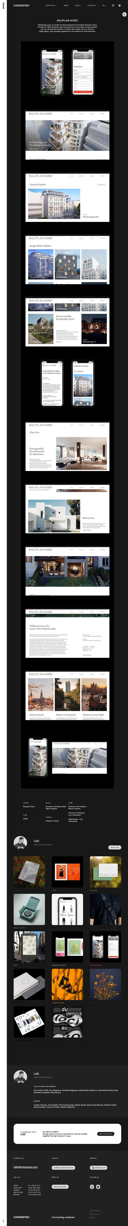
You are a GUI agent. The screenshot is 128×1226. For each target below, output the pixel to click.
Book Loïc (114, 847)
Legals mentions (95, 1210)
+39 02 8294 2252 (34, 1194)
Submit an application (63, 1168)
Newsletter (100, 1168)
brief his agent (105, 1134)
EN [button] (103, 5)
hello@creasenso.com (26, 1167)
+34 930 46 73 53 (34, 1192)
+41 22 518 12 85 (34, 1190)
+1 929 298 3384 (34, 1188)
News (66, 5)
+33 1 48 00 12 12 (34, 1185)
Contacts (91, 5)
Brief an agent (60, 1187)
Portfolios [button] (50, 5)
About (78, 5)
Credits (92, 1217)
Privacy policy (94, 1214)
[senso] (3, 5)
